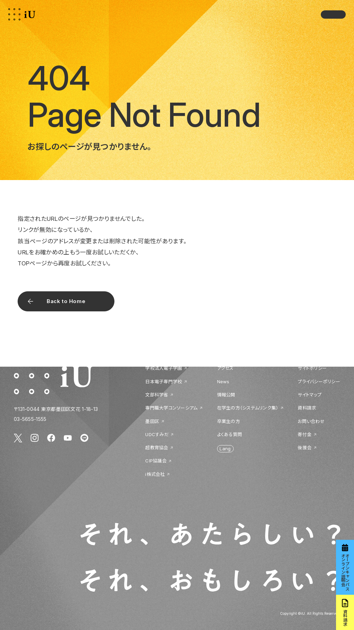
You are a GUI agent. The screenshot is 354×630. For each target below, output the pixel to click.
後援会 (304, 447)
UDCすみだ (157, 434)
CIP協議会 (156, 460)
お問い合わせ (311, 421)
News (223, 381)
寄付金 (304, 434)
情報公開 (226, 394)
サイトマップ (310, 394)
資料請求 (307, 407)
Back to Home (66, 301)
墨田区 (152, 421)
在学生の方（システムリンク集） (248, 407)
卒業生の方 (228, 421)
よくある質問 (229, 434)
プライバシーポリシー (319, 381)
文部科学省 (156, 394)
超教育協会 (156, 447)
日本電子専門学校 (163, 381)
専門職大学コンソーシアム (171, 407)
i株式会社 (155, 474)
